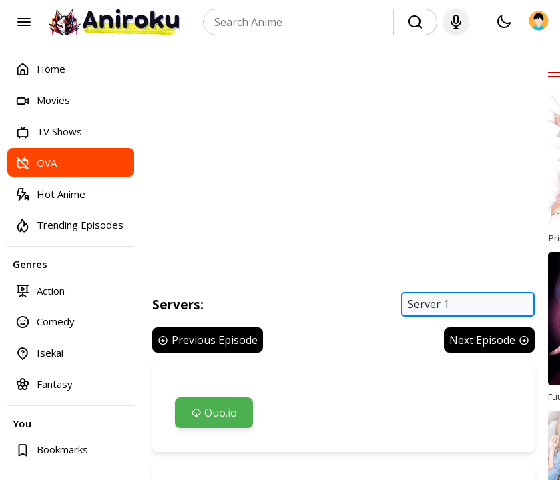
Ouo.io (214, 412)
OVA (36, 162)
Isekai (39, 353)
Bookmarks (51, 449)
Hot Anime (50, 193)
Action (40, 290)
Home (40, 69)
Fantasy (44, 383)
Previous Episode (208, 340)
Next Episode (489, 340)
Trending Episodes (69, 225)
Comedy (45, 321)
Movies (42, 100)
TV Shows (48, 131)
